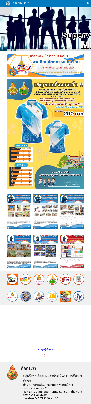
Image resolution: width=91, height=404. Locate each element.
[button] (3, 3)
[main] (45, 349)
